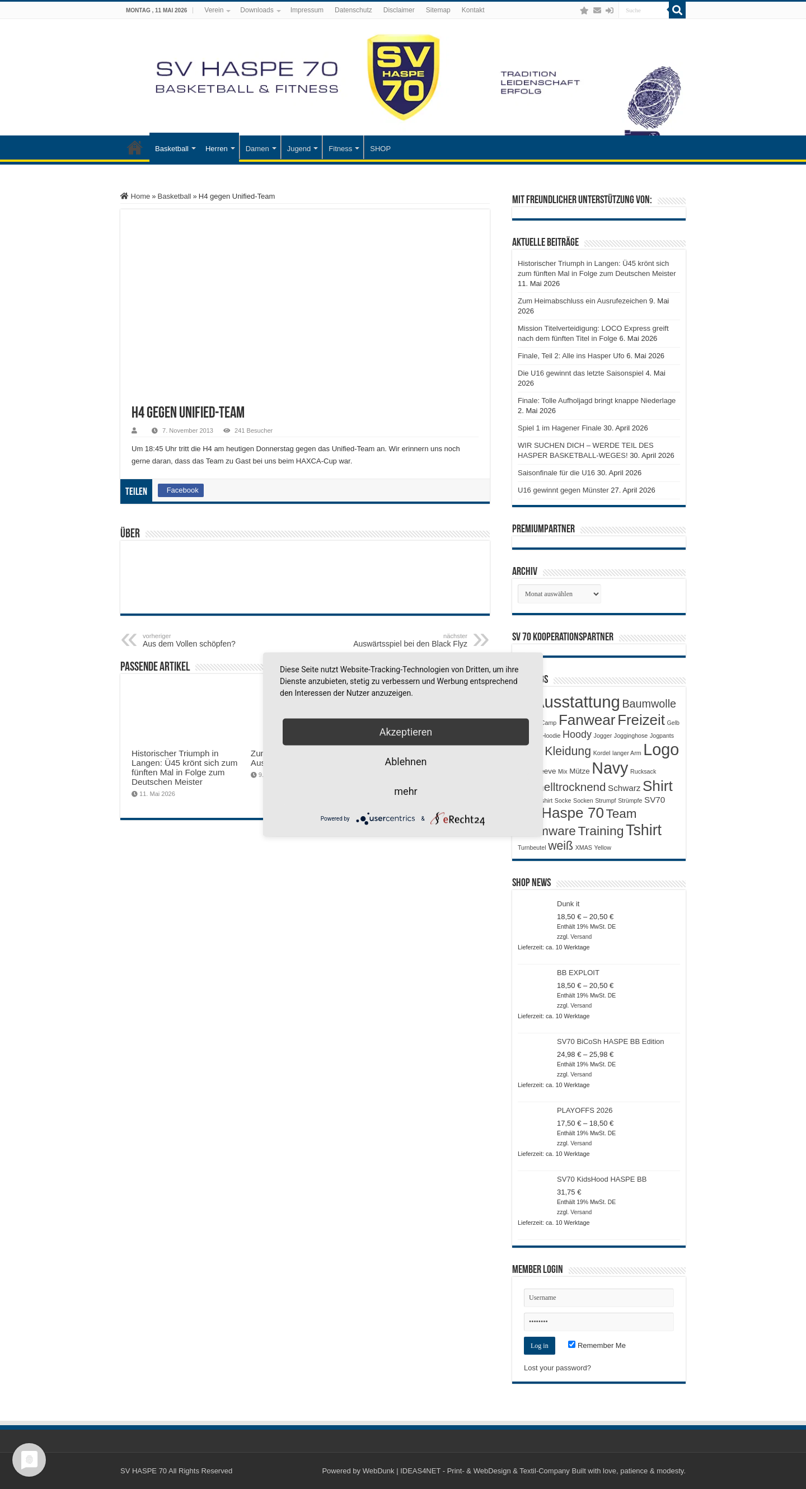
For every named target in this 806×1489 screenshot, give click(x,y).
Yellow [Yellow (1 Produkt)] (602, 847)
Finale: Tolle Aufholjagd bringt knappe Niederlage (597, 400)
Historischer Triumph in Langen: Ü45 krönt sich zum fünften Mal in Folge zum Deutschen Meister (184, 767)
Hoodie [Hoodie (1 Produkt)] (551, 735)
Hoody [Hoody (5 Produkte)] (577, 734)
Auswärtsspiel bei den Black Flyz (410, 640)
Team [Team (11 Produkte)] (621, 814)
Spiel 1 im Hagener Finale (560, 428)
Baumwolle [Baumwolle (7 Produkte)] (649, 703)
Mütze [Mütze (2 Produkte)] (579, 771)
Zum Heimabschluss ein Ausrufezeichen (582, 301)
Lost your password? (557, 1368)
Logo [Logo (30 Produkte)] (661, 749)
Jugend (299, 148)
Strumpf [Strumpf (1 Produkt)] (605, 800)
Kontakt (473, 10)
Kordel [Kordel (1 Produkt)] (602, 753)
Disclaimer (399, 10)
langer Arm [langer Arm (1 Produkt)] (626, 753)
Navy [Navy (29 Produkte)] (610, 768)
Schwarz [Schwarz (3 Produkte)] (624, 788)
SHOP (380, 148)
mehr (405, 791)
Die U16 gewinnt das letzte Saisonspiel (581, 373)
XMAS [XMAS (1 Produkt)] (583, 847)
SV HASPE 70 (143, 1471)
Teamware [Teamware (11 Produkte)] (547, 831)
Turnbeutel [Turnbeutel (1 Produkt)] (532, 847)
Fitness (340, 148)
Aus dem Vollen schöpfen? (200, 640)
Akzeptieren (406, 732)
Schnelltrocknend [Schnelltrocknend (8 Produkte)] (562, 786)
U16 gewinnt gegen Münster (563, 490)
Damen (257, 148)
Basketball (172, 148)
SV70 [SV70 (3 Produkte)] (654, 799)
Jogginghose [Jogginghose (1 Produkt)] (631, 735)
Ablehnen (406, 761)
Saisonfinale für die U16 (556, 473)
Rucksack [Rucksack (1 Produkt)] (643, 771)
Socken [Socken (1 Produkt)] (583, 800)
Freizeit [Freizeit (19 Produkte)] (641, 720)
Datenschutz (353, 10)
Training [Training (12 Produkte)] (601, 830)
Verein (213, 10)
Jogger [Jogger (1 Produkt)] (603, 735)
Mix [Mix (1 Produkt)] (563, 771)
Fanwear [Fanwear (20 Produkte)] (587, 719)
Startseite (134, 147)
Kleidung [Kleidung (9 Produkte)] (568, 751)
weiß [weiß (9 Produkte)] (560, 846)
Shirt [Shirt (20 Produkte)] (658, 786)
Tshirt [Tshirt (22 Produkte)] (644, 830)
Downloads (256, 10)
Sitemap (438, 10)
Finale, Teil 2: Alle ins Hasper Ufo (571, 356)
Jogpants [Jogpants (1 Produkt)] (662, 735)
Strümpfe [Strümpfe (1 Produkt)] (630, 800)
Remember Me (597, 1345)
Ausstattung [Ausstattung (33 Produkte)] (576, 701)
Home (135, 196)
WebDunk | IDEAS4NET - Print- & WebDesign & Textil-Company (466, 1471)
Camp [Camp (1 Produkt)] (548, 722)
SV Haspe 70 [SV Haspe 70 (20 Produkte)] (561, 812)
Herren (216, 148)
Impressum (307, 10)
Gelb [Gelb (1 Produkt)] (673, 722)
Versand (581, 937)
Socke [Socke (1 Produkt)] (563, 800)
